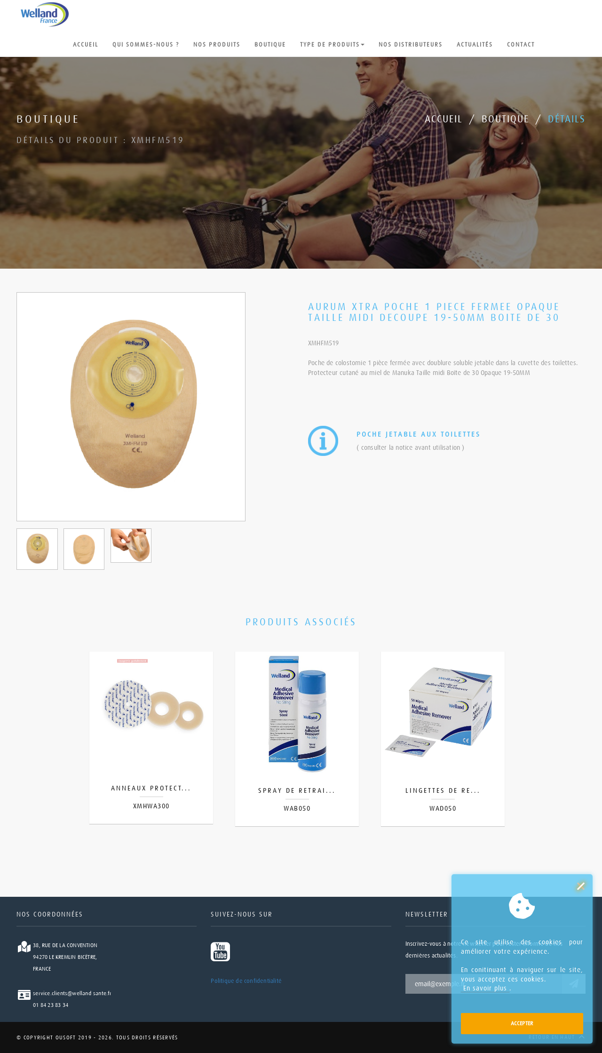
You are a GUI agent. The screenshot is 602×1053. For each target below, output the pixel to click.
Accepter (522, 1023)
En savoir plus (485, 988)
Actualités (475, 44)
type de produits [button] (332, 45)
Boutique (270, 44)
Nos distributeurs (411, 44)
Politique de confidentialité (246, 981)
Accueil (85, 44)
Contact (521, 45)
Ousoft (64, 1038)
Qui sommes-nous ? (145, 44)
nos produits (216, 44)
